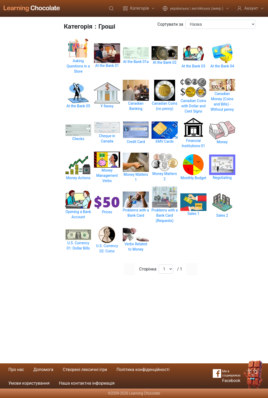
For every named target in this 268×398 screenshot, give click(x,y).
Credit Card (136, 142)
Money (222, 142)
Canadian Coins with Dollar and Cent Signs (193, 106)
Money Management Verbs (107, 175)
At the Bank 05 (78, 106)
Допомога (43, 369)
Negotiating (222, 178)
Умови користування (28, 383)
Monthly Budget (193, 178)
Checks (78, 139)
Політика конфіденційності (142, 369)
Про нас (16, 369)
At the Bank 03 (193, 66)
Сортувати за (170, 24)
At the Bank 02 (165, 62)
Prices (107, 212)
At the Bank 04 (222, 66)
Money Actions (78, 178)
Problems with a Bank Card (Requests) (165, 215)
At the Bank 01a (136, 62)
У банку (107, 106)
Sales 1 (193, 213)
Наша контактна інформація (87, 383)
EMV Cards (164, 141)
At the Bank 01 (107, 65)
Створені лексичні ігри (85, 369)
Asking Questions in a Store (78, 66)
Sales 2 (222, 215)
